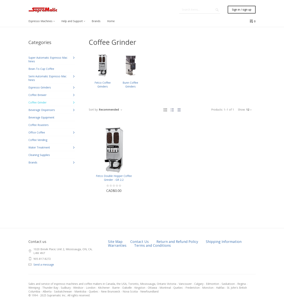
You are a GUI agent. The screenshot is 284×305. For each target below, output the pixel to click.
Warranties (117, 245)
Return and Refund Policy (177, 241)
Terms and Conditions (152, 245)
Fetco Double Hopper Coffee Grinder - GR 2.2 (114, 178)
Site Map (115, 241)
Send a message (43, 264)
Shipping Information (224, 241)
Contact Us (139, 241)
